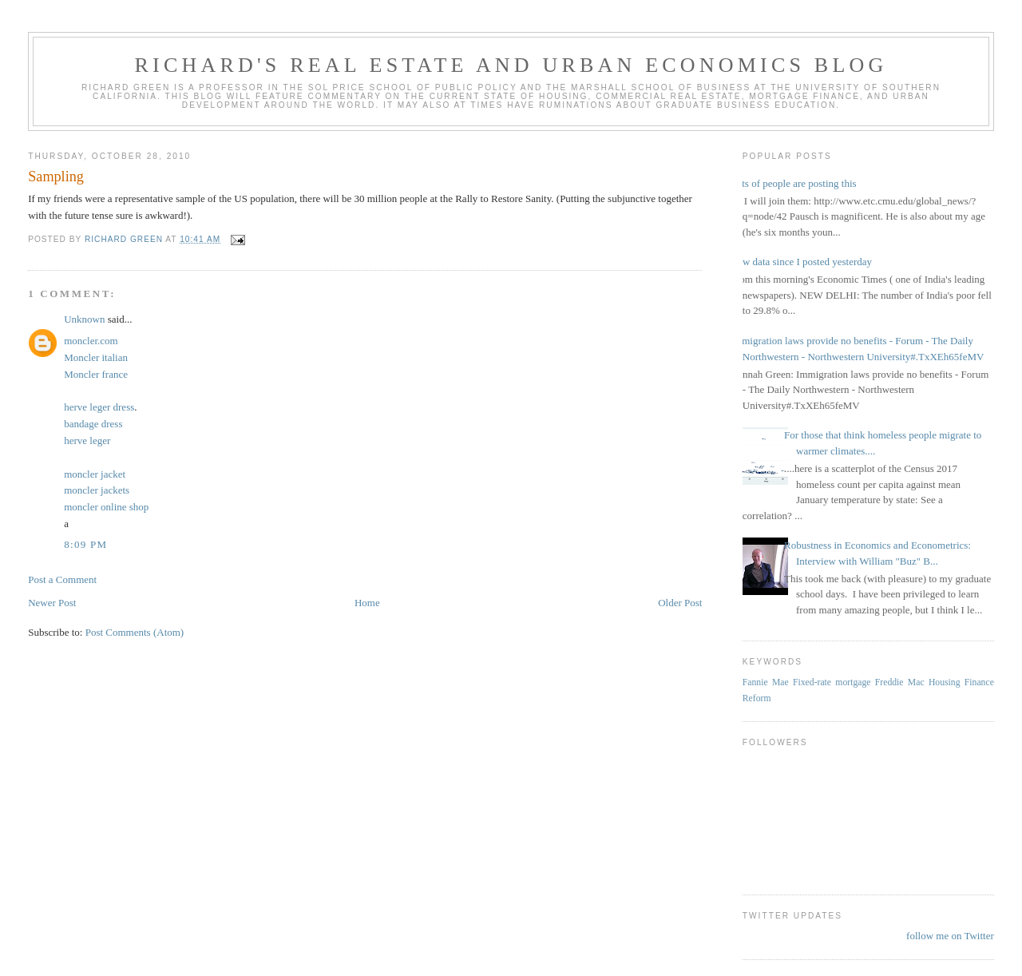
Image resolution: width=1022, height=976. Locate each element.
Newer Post (52, 603)
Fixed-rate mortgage (831, 682)
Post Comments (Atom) (134, 632)
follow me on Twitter (950, 936)
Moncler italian (96, 357)
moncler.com (91, 341)
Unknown (84, 319)
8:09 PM (85, 544)
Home (367, 603)
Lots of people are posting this (794, 183)
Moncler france (96, 374)
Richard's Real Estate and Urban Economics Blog (511, 65)
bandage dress (93, 424)
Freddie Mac (900, 682)
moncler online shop (106, 507)
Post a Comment (62, 579)
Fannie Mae (766, 682)
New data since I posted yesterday (801, 262)
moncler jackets (96, 490)
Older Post (680, 603)
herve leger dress (99, 407)
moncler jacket (94, 474)
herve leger (87, 440)
